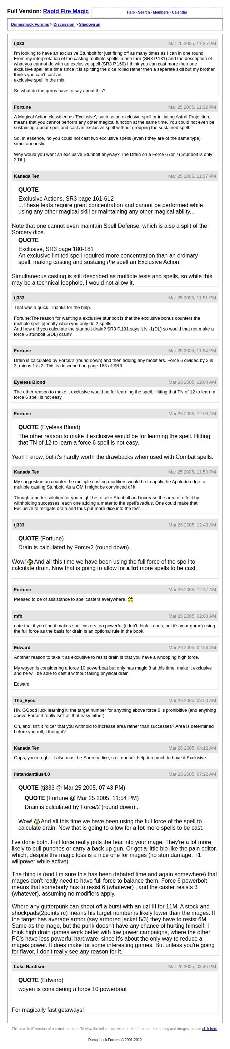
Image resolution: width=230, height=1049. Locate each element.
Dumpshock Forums (30, 24)
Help (131, 12)
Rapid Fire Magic (66, 11)
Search (144, 12)
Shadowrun (89, 24)
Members (161, 12)
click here (209, 1029)
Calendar (179, 12)
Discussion (64, 24)
